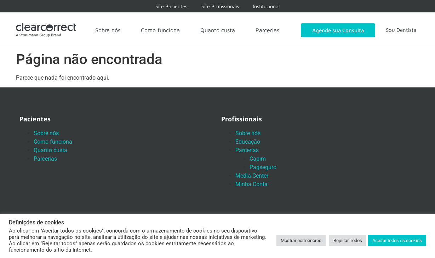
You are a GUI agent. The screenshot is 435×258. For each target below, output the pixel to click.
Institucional (266, 6)
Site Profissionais (220, 6)
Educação (247, 141)
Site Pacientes (171, 6)
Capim (258, 158)
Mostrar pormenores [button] (301, 240)
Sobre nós (107, 30)
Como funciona (160, 30)
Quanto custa (217, 30)
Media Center (251, 175)
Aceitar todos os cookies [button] (397, 240)
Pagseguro (263, 167)
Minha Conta (251, 184)
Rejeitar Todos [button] (347, 240)
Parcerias (267, 30)
